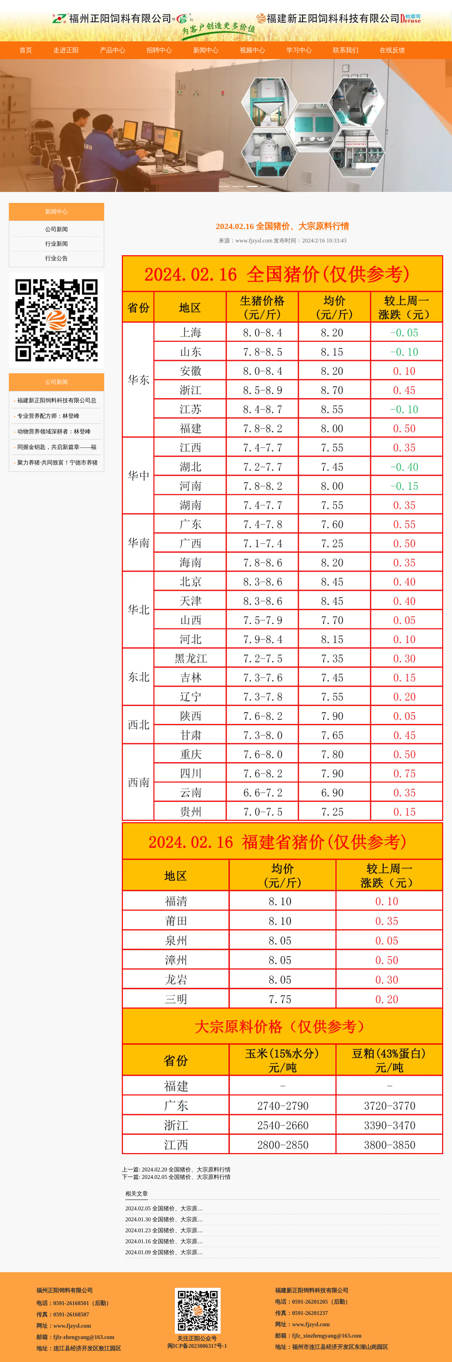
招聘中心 (159, 50)
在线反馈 (392, 50)
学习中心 (299, 50)
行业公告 (56, 258)
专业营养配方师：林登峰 (48, 416)
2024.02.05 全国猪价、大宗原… (164, 1208)
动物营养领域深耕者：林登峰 (54, 431)
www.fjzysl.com (254, 241)
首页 (25, 50)
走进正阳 (66, 50)
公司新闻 (56, 229)
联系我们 (345, 50)
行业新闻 (56, 244)
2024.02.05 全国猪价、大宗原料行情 (185, 1177)
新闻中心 (206, 50)
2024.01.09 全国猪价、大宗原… (164, 1252)
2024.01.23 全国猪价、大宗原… (164, 1230)
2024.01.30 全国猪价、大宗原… (164, 1219)
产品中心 (112, 50)
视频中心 (252, 50)
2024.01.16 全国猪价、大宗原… (164, 1241)
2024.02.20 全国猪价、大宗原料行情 (185, 1170)
